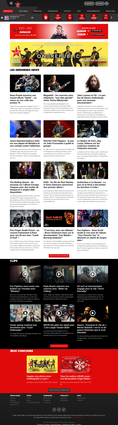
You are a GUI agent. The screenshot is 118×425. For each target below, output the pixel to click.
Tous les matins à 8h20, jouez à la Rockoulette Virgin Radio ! (75, 377)
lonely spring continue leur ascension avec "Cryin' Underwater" (23, 327)
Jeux (79, 11)
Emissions (38, 11)
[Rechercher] (107, 3)
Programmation (93, 11)
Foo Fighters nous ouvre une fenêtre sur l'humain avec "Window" (24, 288)
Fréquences (53, 11)
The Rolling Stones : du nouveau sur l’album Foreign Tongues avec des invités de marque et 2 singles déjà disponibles (24, 187)
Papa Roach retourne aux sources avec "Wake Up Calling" (56, 288)
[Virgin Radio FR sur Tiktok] (63, 409)
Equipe (12, 400)
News (29, 400)
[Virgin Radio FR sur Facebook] (54, 409)
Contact (13, 398)
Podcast (67, 11)
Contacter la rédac (33, 402)
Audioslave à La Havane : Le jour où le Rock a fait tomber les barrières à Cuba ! (91, 184)
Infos (28, 398)
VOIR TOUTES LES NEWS (59, 256)
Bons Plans (110, 11)
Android (80, 400)
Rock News (23, 11)
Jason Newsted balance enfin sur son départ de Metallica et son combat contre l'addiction (25, 143)
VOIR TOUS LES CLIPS (59, 346)
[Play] (2, 18)
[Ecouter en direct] (89, 3)
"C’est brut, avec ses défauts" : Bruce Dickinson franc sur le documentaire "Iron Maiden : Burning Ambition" (59, 234)
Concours (47, 402)
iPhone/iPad (81, 398)
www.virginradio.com (78, 417)
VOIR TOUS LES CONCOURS (59, 390)
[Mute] (32, 17)
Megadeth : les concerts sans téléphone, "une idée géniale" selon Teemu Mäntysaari (58, 97)
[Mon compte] (100, 3)
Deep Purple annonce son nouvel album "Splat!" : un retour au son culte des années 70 (23, 99)
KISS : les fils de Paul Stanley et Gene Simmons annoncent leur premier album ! (58, 184)
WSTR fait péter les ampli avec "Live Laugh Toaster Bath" (59, 326)
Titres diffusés (15, 402)
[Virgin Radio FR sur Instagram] (59, 409)
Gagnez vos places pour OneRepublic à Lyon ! (39, 377)
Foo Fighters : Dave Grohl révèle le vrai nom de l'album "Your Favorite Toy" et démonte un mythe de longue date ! (92, 235)
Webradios (8, 11)
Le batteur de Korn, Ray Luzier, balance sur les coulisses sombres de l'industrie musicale (89, 144)
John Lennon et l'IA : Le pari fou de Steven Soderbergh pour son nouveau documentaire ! (91, 99)
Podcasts (63, 398)
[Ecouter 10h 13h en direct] (59, 31)
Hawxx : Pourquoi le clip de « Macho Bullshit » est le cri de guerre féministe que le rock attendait (92, 329)
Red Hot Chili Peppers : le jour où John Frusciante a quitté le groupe (59, 143)
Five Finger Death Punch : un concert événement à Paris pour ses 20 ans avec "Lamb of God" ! (24, 234)
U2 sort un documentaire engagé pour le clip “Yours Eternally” (90, 288)
